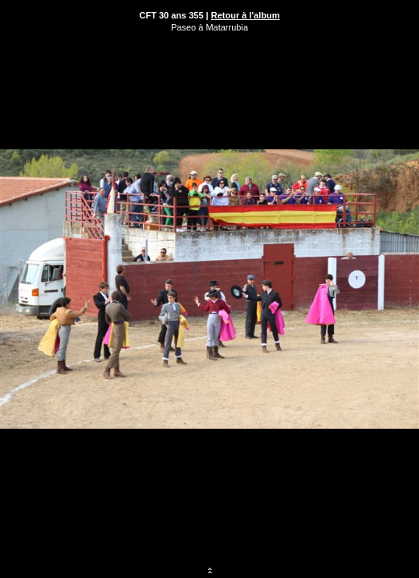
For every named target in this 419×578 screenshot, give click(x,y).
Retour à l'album (245, 15)
